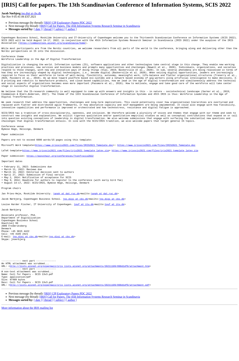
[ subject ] (59, 29)
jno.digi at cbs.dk (31, 13)
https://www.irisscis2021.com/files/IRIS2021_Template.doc (74, 167)
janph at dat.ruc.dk (66, 225)
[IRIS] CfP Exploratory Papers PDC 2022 (68, 22)
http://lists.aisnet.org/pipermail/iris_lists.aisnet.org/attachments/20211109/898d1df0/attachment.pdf (79, 334)
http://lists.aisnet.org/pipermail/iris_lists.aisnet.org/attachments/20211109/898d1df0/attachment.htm (79, 312)
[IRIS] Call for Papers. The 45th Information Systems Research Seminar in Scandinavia (89, 25)
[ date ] (38, 29)
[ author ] (71, 29)
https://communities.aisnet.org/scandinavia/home (52, 44)
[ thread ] (48, 29)
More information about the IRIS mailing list (27, 357)
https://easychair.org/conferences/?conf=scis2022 (59, 180)
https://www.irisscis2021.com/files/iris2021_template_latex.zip (65, 173)
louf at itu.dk (84, 238)
